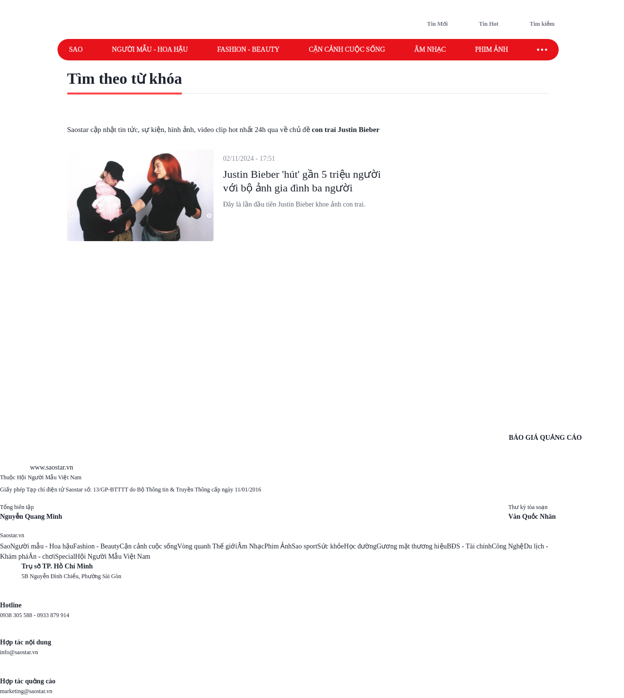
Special (65, 556)
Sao (76, 49)
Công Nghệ (507, 546)
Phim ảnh (491, 49)
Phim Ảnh (278, 546)
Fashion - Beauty (248, 49)
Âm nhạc (430, 49)
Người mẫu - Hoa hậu (150, 49)
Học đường (360, 546)
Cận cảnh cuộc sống (347, 49)
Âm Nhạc (250, 546)
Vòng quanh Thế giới (207, 546)
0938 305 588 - (18, 615)
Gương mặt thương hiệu (411, 546)
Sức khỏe (330, 546)
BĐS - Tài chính (469, 546)
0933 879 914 (53, 615)
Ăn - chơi (41, 556)
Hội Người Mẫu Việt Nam (112, 556)
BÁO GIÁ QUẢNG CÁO (545, 437)
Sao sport (304, 546)
